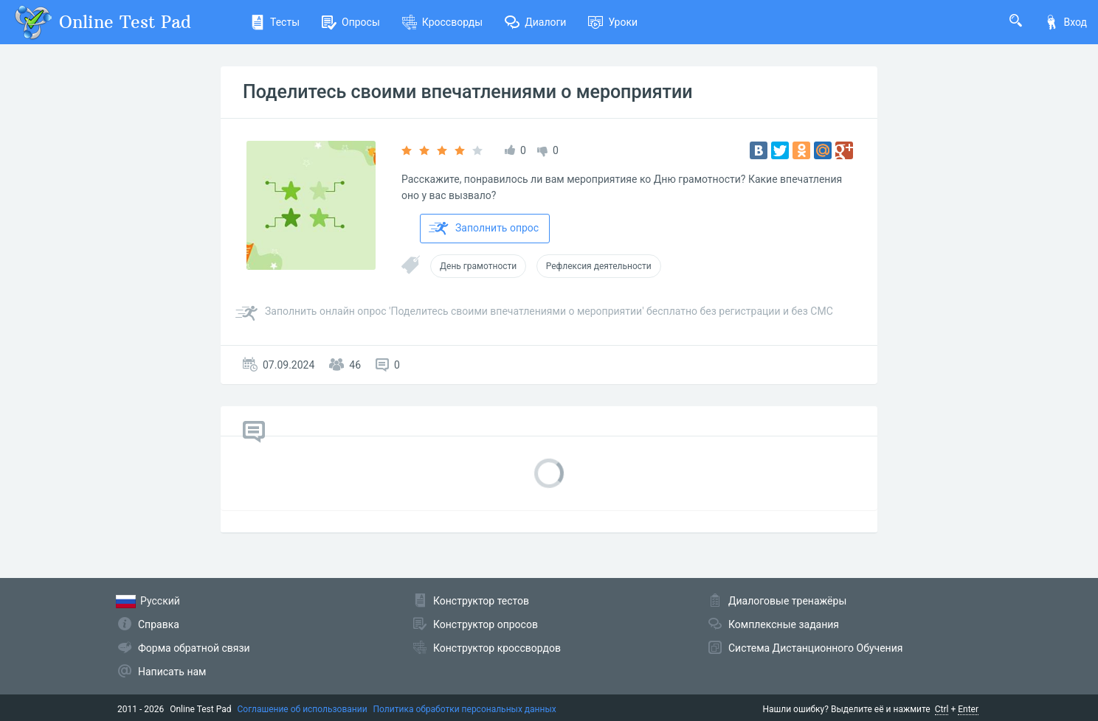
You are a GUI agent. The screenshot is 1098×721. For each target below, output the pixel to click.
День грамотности (478, 266)
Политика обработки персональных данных (464, 709)
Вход (1065, 22)
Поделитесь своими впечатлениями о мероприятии (468, 91)
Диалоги (535, 22)
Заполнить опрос (484, 228)
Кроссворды (442, 22)
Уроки (613, 22)
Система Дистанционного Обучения (815, 648)
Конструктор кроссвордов (497, 648)
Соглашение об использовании (302, 709)
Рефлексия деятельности (599, 266)
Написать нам (172, 672)
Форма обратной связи (194, 648)
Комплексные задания (783, 624)
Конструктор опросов (485, 624)
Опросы (351, 22)
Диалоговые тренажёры (787, 601)
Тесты (275, 22)
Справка (158, 624)
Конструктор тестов (481, 601)
